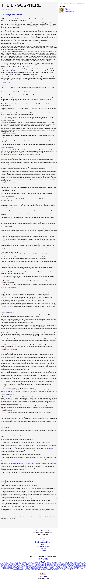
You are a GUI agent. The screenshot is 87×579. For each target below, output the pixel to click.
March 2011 (35, 566)
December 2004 (53, 562)
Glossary (43, 540)
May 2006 (57, 563)
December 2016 (12, 568)
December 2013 (82, 566)
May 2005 (79, 562)
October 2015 (62, 567)
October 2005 (18, 563)
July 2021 (60, 569)
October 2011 (65, 566)
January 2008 (43, 564)
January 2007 (16, 564)
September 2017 (34, 568)
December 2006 (10, 564)
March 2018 (52, 568)
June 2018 (61, 568)
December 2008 (76, 564)
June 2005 (83, 562)
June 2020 (36, 569)
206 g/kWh (15, 70)
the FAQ (50, 532)
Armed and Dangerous (43, 546)
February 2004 (8, 562)
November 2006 (4, 564)
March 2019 (83, 568)
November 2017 (46, 568)
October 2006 (83, 563)
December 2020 (41, 569)
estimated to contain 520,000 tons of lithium (24, 463)
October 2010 (5, 566)
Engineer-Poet (8, 182)
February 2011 (30, 566)
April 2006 (53, 563)
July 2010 (74, 565)
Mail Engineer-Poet (43, 530)
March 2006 (49, 563)
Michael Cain (8, 133)
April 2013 (70, 566)
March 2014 (15, 567)
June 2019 (14, 569)
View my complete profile (69, 11)
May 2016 (77, 567)
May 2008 (49, 564)
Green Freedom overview (15, 23)
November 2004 (46, 562)
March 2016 (68, 567)
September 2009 (31, 565)
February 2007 (22, 564)
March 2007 (28, 564)
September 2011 (59, 566)
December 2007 (38, 564)
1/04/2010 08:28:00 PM (6, 82)
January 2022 (65, 569)
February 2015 (52, 567)
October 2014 (40, 567)
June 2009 (16, 565)
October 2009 (37, 565)
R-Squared (43, 550)
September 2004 (34, 562)
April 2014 (19, 567)
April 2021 (51, 569)
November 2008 (69, 564)
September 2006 (77, 563)
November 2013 (76, 566)
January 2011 (24, 566)
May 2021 (56, 569)
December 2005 (31, 563)
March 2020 (31, 569)
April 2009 (7, 565)
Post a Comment (5, 522)
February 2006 (43, 563)
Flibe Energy (43, 559)
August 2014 (28, 567)
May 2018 (56, 568)
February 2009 (82, 564)
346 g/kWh (26, 69)
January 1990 (3, 562)
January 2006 (37, 563)
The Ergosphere (21, 5)
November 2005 (25, 563)
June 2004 (19, 562)
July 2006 (66, 563)
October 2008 (63, 564)
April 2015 (58, 567)
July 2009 (20, 565)
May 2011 (44, 566)
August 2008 (58, 564)
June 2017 (28, 568)
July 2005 (2, 563)
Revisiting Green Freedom (12, 15)
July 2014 (23, 567)
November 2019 (25, 569)
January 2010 (55, 565)
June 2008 (53, 564)
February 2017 (18, 568)
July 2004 (23, 562)
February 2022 (71, 569)
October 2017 (39, 568)
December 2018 (72, 568)
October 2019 (19, 569)
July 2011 (48, 566)
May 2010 (65, 565)
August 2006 (71, 563)
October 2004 (40, 562)
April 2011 (40, 566)
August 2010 (78, 565)
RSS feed (43, 576)
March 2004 (14, 562)
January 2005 (58, 562)
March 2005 (70, 562)
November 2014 (46, 567)
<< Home (3, 526)
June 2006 (62, 563)
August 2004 (28, 562)
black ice (7, 312)
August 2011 (53, 566)
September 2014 (34, 567)
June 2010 (70, 565)
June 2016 (81, 567)
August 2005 (6, 563)
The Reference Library (43, 542)
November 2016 (6, 568)
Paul (6, 120)
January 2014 (3, 567)
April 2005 (75, 562)
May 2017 (24, 568)
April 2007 (32, 564)
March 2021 (47, 569)
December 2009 (50, 565)
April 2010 (61, 565)
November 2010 (12, 566)
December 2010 (18, 566)
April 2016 (73, 567)
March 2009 (3, 565)
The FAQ (43, 538)
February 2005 (64, 562)
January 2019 (77, 568)
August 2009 (25, 565)
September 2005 (13, 563)
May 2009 (12, 565)
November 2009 (43, 565)
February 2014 (9, 567)
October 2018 (65, 568)
